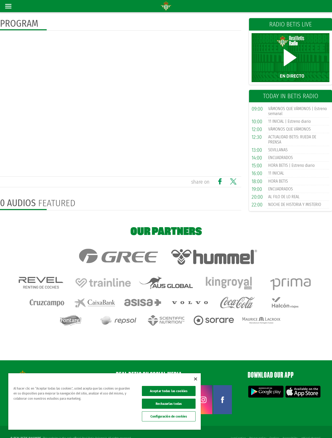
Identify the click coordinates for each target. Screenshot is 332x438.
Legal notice (237, 425)
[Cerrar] (195, 378)
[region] (104, 401)
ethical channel (310, 425)
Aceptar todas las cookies (169, 391)
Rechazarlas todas (169, 404)
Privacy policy (256, 425)
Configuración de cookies (168, 416)
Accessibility (290, 425)
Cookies (274, 425)
